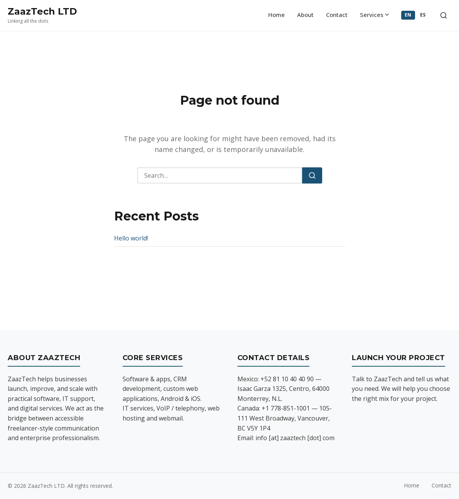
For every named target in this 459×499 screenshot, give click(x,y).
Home (411, 485)
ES (423, 15)
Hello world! (131, 238)
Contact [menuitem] (337, 14)
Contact (441, 485)
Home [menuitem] (276, 14)
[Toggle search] (443, 15)
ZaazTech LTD (42, 11)
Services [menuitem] (374, 14)
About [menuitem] (305, 14)
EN (408, 15)
